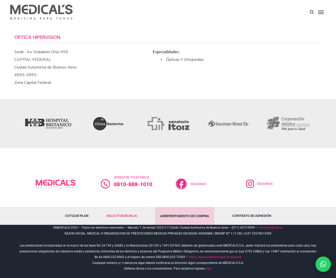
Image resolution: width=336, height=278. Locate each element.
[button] (323, 264)
